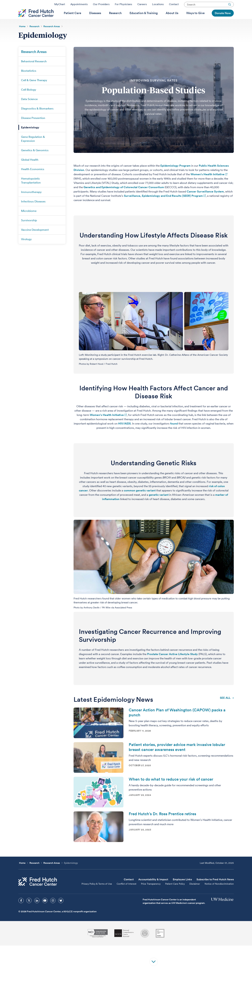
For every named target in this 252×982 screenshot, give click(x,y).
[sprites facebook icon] (21, 909)
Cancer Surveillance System (205, 200)
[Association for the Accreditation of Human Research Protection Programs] (144, 941)
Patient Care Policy (175, 892)
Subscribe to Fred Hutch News (215, 887)
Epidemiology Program (175, 174)
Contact (174, 5)
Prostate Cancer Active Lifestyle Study (172, 662)
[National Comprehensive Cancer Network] (124, 942)
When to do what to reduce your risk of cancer (171, 787)
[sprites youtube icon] (45, 909)
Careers (142, 5)
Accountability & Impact (153, 887)
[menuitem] (72, 18)
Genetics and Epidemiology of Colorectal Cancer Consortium (124, 195)
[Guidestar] (160, 941)
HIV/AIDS (124, 432)
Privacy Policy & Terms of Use (97, 892)
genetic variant (158, 503)
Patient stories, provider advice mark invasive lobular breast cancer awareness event (177, 755)
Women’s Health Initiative (207, 182)
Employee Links (182, 887)
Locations (158, 5)
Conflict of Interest (126, 892)
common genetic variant (140, 499)
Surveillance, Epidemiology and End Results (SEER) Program (163, 204)
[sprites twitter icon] (29, 909)
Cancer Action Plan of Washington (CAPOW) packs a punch (177, 721)
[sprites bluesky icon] (60, 909)
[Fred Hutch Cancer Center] (37, 890)
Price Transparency (151, 892)
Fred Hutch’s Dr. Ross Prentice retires (162, 822)
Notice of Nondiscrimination (219, 892)
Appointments (79, 5)
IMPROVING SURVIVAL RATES (153, 89)
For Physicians (123, 5)
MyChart (59, 5)
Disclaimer (194, 892)
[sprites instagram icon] (53, 909)
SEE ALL (227, 706)
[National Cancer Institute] (98, 942)
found (174, 432)
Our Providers (101, 5)
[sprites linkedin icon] (37, 909)
